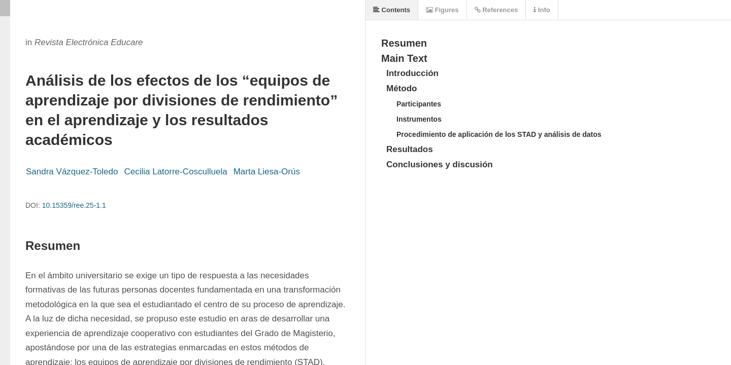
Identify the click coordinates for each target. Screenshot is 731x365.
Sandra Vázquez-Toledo (72, 171)
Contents (391, 10)
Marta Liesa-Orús (267, 171)
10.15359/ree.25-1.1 (74, 205)
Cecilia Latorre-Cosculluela (175, 171)
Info (542, 10)
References (496, 10)
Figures (442, 10)
